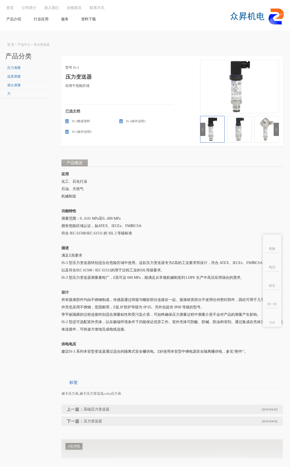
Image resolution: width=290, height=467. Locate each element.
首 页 (10, 44)
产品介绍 (13, 19)
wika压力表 (112, 393)
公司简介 (29, 8)
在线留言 (74, 8)
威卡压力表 (70, 393)
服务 (65, 19)
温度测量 (14, 76)
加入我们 (51, 8)
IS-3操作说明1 (136, 121)
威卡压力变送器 (92, 393)
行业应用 (41, 19)
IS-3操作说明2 (82, 132)
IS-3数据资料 (81, 121)
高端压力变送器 (96, 409)
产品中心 (24, 44)
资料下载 (88, 19)
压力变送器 (42, 44)
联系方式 (97, 8)
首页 (10, 8)
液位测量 (14, 85)
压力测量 (14, 68)
